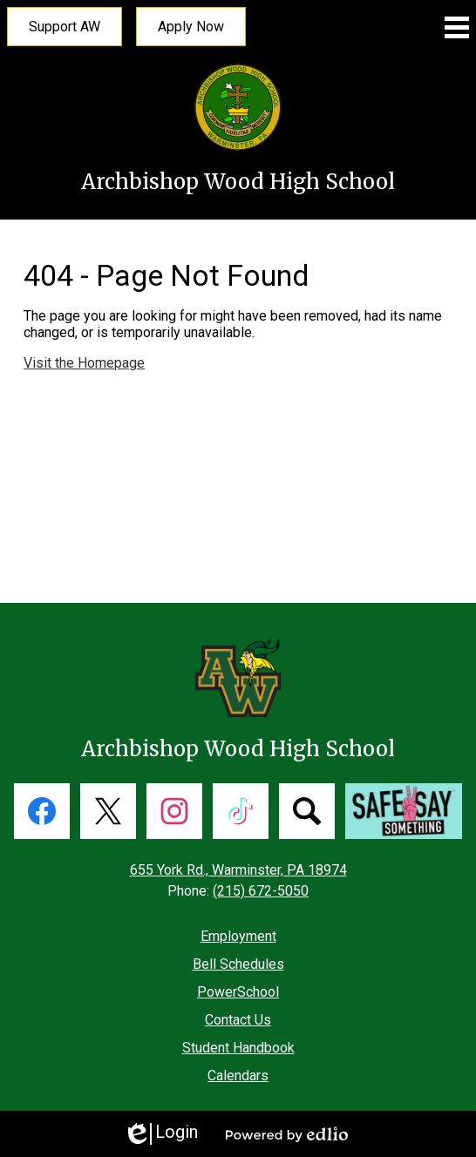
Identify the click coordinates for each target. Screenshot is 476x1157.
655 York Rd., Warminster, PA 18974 (238, 870)
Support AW (64, 26)
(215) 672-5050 (261, 891)
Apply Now (191, 26)
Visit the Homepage (84, 363)
